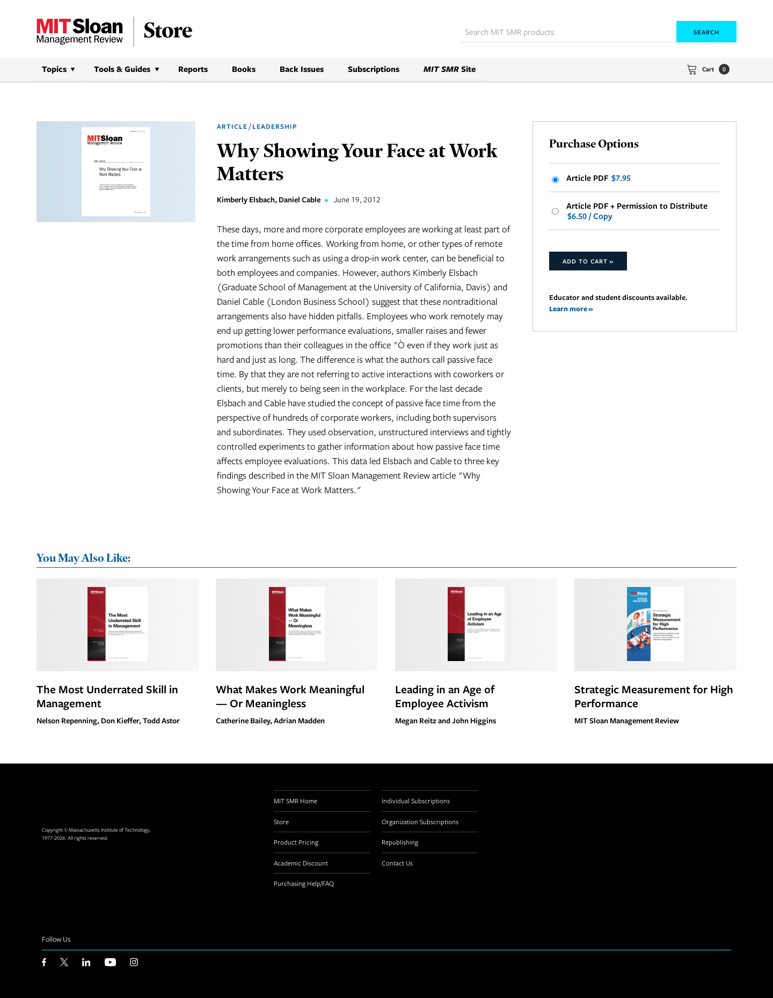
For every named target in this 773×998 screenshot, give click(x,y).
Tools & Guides (122, 69)
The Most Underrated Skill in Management (107, 695)
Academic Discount (301, 862)
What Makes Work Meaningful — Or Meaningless (290, 695)
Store (281, 821)
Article (232, 126)
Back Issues (302, 69)
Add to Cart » (588, 262)
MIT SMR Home (295, 801)
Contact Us (397, 862)
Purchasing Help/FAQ (304, 883)
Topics (54, 69)
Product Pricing (296, 842)
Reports (193, 69)
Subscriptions (373, 69)
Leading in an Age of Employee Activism (444, 695)
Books (244, 69)
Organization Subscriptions (420, 821)
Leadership (274, 126)
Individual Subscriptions (416, 801)
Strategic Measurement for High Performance (653, 695)
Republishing (400, 842)
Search (706, 32)
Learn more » (571, 310)
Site (450, 69)
